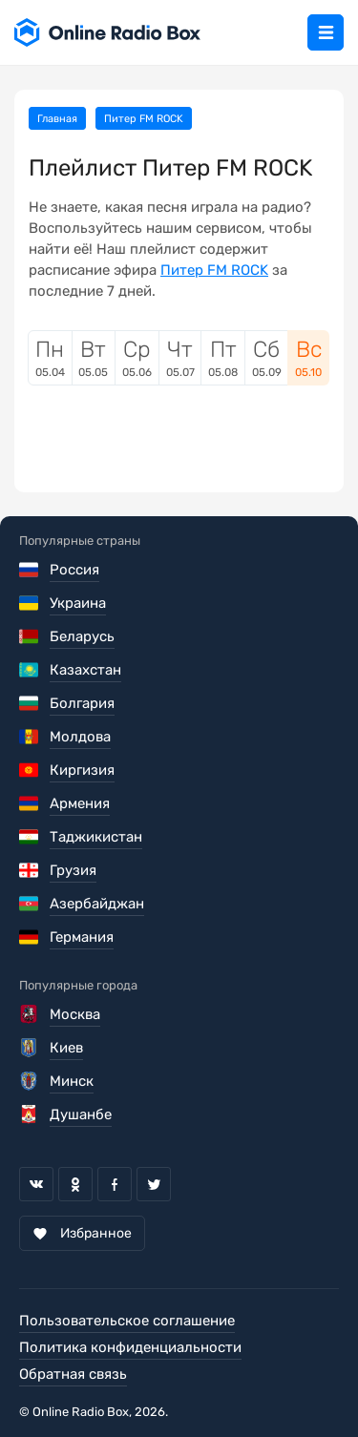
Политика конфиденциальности (130, 1347)
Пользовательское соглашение (127, 1320)
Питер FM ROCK (214, 270)
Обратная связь (73, 1374)
